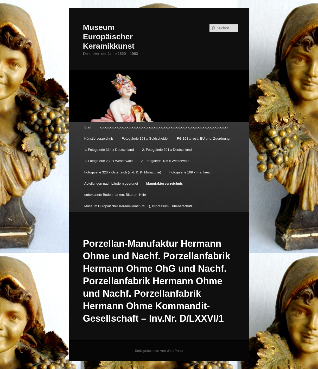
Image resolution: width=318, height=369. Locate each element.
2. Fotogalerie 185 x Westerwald (165, 161)
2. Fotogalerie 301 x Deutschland (167, 150)
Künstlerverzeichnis (99, 138)
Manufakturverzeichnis (164, 183)
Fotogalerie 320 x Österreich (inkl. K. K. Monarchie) (122, 172)
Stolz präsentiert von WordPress (159, 351)
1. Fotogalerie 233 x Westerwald (108, 161)
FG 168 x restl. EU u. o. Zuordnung (203, 138)
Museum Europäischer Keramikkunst (108, 36)
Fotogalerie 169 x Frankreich (190, 172)
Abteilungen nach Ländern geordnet (111, 183)
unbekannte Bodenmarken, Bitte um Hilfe (115, 195)
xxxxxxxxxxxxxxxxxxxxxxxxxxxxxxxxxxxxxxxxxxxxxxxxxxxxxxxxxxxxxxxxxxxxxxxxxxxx (164, 127)
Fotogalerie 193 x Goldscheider (145, 138)
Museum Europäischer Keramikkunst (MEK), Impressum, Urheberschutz (138, 206)
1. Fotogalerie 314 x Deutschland (109, 150)
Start (87, 127)
